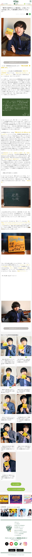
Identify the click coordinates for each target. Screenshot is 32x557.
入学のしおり (16, 522)
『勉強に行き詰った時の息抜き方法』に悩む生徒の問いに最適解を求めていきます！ (23, 391)
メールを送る (28, 3)
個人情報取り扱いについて (19, 527)
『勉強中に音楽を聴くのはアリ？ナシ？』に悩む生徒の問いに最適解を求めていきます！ (7, 391)
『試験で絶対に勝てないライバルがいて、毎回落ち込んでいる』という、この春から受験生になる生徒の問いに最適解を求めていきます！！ (7, 362)
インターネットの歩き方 (18, 528)
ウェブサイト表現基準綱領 (19, 533)
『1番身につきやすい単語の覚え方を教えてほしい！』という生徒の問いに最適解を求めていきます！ (24, 447)
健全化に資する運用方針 (18, 530)
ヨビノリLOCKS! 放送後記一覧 (16, 489)
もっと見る (16, 484)
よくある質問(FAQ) (17, 535)
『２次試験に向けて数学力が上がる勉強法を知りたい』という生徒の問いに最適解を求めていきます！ (7, 477)
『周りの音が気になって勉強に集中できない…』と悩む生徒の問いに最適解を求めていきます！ (23, 361)
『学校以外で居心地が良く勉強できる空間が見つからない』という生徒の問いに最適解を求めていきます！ (7, 448)
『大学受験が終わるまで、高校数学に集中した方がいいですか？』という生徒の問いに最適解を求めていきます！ (23, 419)
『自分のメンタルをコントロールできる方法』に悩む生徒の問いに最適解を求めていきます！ (7, 418)
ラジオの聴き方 (17, 523)
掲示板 (16, 3)
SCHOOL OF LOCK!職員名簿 (19, 525)
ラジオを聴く (4, 3)
